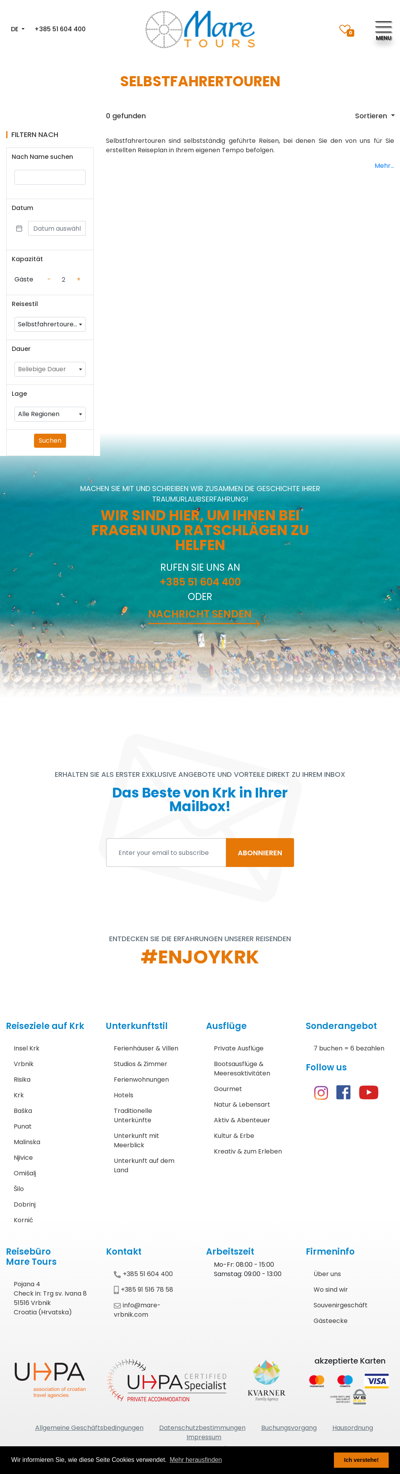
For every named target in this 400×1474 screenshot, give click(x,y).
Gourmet (228, 1088)
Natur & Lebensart (242, 1104)
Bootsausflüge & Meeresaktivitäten (242, 1068)
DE (15, 29)
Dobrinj (25, 1204)
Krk (19, 1095)
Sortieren (372, 116)
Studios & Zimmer (140, 1063)
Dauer (21, 348)
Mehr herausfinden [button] (196, 1459)
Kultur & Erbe (234, 1135)
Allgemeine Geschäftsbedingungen (89, 1427)
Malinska (27, 1142)
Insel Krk (26, 1048)
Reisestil (25, 303)
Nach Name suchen (42, 156)
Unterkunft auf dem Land (144, 1165)
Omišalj (25, 1173)
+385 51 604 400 (60, 29)
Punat (23, 1126)
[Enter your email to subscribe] (166, 852)
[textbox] (50, 369)
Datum (22, 207)
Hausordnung (352, 1427)
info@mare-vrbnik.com (137, 1310)
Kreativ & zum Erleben (248, 1151)
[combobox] (50, 324)
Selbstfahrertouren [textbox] (47, 324)
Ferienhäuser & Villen (146, 1048)
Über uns (327, 1273)
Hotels (123, 1095)
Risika (22, 1079)
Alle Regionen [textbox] (38, 413)
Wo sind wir (331, 1289)
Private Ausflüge (239, 1048)
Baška (23, 1110)
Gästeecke (331, 1320)
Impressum (204, 1437)
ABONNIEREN (260, 853)
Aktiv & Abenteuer (242, 1120)
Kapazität (27, 259)
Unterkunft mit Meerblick (136, 1140)
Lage (19, 393)
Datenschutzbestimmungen (202, 1427)
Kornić (23, 1220)
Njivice (23, 1157)
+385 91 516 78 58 (143, 1289)
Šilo (19, 1188)
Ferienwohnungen (141, 1079)
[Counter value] (64, 279)
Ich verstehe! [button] (361, 1460)
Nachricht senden (200, 614)
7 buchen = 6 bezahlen (349, 1048)
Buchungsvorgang (289, 1427)
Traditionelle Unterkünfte (133, 1115)
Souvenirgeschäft (341, 1305)
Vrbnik (24, 1063)
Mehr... (384, 165)
